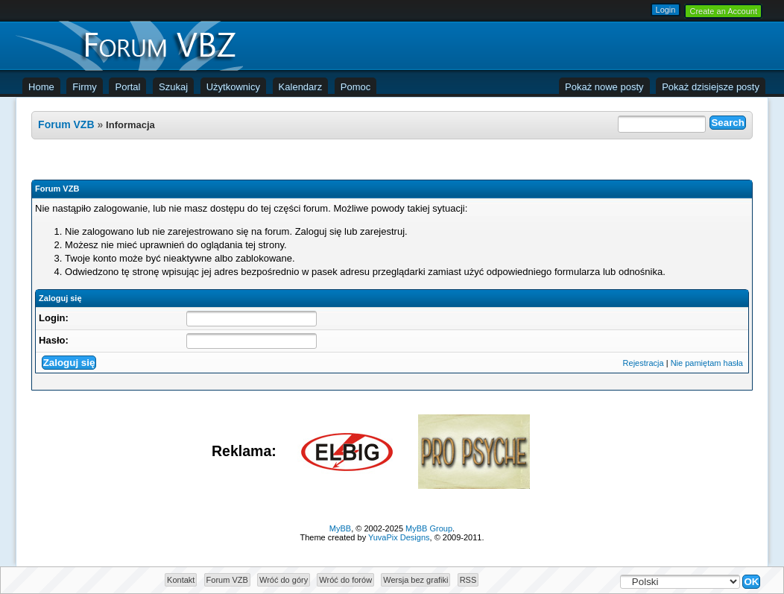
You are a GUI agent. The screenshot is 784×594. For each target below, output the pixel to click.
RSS (468, 579)
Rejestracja (643, 362)
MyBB (340, 528)
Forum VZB (66, 124)
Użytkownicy (233, 86)
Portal (127, 86)
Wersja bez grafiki (415, 579)
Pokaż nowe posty (604, 86)
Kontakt (181, 579)
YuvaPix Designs (399, 537)
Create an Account (723, 11)
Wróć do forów (345, 579)
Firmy (84, 86)
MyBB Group (428, 528)
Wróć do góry (283, 579)
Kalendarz (301, 86)
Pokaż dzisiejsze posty (710, 86)
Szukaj (173, 86)
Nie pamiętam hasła (707, 362)
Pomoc (355, 86)
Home (41, 86)
